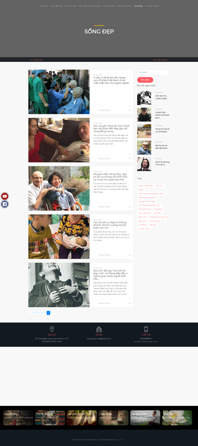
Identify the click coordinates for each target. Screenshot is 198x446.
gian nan (142, 217)
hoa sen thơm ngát (146, 201)
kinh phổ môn (144, 209)
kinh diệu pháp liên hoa (149, 205)
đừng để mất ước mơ (158, 217)
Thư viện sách (71, 6)
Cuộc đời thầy (56, 6)
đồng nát (142, 221)
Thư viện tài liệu (152, 6)
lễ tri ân (159, 186)
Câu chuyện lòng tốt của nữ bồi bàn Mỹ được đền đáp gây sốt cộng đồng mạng (111, 128)
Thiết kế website (107, 440)
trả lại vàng (154, 221)
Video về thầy (109, 6)
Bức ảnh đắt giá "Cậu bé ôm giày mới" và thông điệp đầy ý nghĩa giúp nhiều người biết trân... (110, 274)
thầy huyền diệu (145, 186)
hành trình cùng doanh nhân (151, 193)
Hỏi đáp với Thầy (124, 6)
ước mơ (157, 213)
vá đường (142, 225)
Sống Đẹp (138, 6)
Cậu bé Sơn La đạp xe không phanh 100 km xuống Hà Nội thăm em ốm (109, 225)
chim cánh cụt (144, 213)
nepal (141, 190)
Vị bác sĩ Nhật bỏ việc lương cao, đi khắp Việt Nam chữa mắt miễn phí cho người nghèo (111, 80)
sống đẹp (158, 209)
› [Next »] (54, 313)
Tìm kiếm (145, 80)
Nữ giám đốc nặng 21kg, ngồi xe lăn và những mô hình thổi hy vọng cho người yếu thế (110, 177)
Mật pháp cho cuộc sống (90, 6)
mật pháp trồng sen (147, 197)
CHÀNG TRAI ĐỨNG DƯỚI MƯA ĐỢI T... (162, 115)
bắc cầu (153, 225)
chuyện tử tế (144, 229)
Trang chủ (43, 6)
